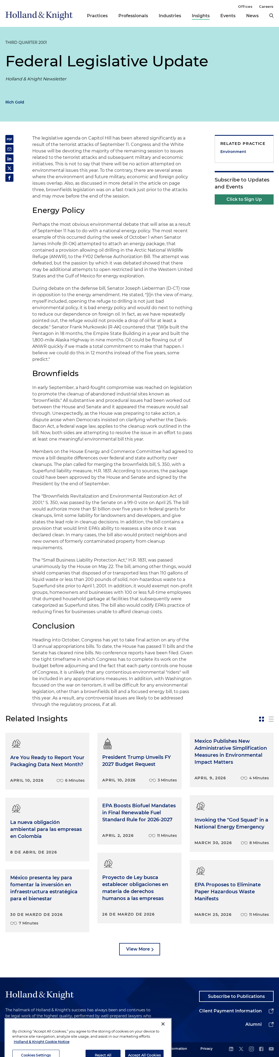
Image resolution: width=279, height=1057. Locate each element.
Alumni (253, 1024)
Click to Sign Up (244, 199)
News (252, 15)
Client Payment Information (230, 1010)
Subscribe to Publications (236, 996)
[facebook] (261, 1049)
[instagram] (251, 1049)
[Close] (163, 1039)
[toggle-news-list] (271, 719)
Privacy (206, 1049)
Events (227, 15)
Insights (201, 15)
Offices (245, 6)
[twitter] (241, 1049)
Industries (170, 15)
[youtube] (271, 1049)
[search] (271, 16)
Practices (97, 15)
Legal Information (172, 1049)
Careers (266, 6)
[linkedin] (231, 1049)
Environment (233, 151)
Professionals (133, 15)
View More (138, 949)
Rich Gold (14, 102)
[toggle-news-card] (261, 719)
